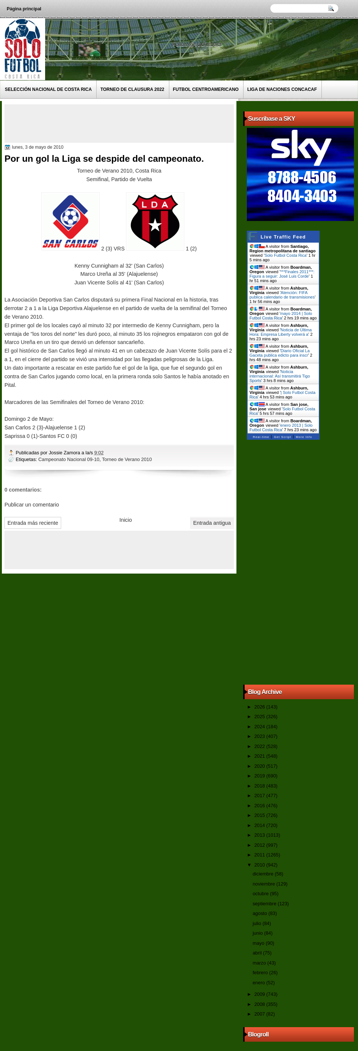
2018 (260, 786)
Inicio (125, 520)
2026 (260, 707)
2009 (260, 994)
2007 (260, 1014)
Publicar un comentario (31, 505)
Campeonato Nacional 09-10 (69, 459)
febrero (260, 972)
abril (257, 953)
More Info (304, 437)
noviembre (264, 884)
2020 (260, 766)
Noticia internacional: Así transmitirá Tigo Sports (279, 376)
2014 (260, 825)
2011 (260, 855)
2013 (260, 835)
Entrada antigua (212, 523)
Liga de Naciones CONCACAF (282, 89)
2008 (260, 1004)
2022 (260, 746)
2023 (260, 736)
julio (257, 923)
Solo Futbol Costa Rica (285, 255)
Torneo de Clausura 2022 (132, 89)
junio (258, 933)
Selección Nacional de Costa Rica (48, 89)
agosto (260, 913)
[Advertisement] (142, 123)
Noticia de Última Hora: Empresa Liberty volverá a (280, 332)
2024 (260, 726)
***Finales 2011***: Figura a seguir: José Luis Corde (281, 273)
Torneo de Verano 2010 (127, 459)
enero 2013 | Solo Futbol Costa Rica (281, 427)
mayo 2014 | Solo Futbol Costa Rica (280, 315)
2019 (260, 776)
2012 (260, 845)
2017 (260, 795)
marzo (259, 963)
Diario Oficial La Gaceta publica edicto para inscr (279, 352)
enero (259, 982)
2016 (260, 805)
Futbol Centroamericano (206, 89)
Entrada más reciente (32, 523)
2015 (260, 815)
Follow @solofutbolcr (197, 44)
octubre (261, 893)
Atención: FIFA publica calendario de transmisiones (282, 294)
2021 (260, 756)
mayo (259, 943)
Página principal (24, 9)
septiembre (264, 903)
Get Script (282, 437)
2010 (260, 865)
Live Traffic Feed (283, 237)
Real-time (261, 437)
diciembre (263, 874)
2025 (260, 716)
